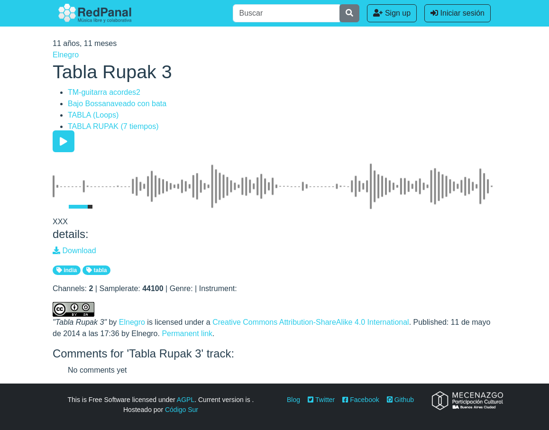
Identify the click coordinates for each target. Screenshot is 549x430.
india (66, 270)
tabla (96, 270)
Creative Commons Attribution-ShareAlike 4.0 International (310, 322)
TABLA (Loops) (93, 115)
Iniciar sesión (457, 13)
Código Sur (181, 409)
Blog (293, 399)
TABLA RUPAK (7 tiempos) (113, 126)
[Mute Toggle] (59, 206)
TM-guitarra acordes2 (104, 92)
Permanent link (187, 333)
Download (74, 251)
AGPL (185, 399)
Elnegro (66, 55)
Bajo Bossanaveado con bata (117, 104)
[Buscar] (286, 13)
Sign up (392, 13)
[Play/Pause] (63, 141)
